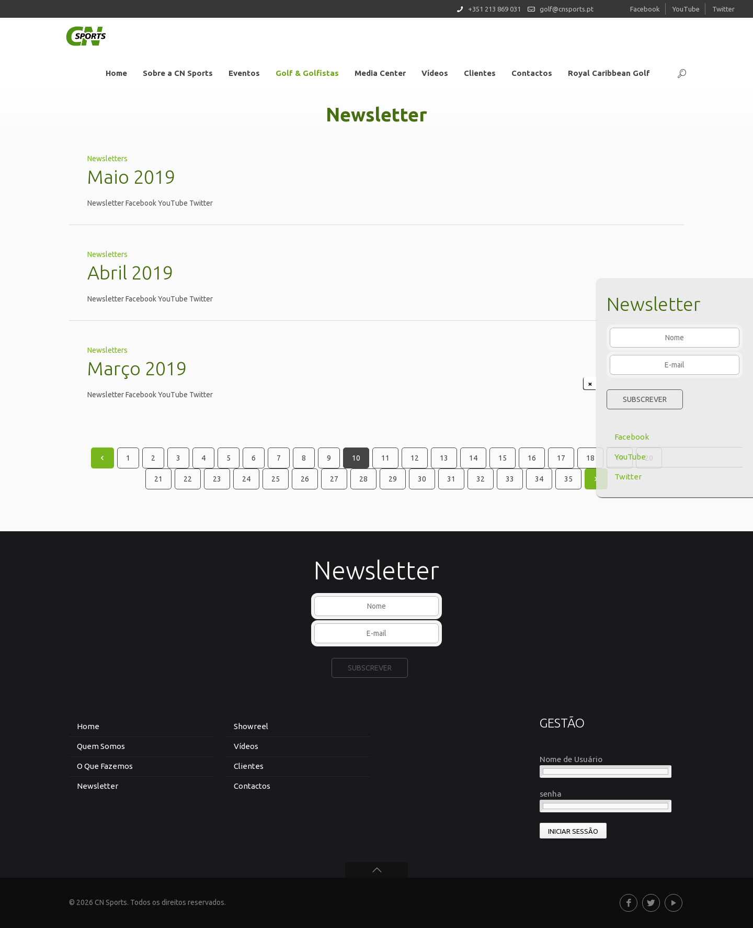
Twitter (628, 476)
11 (385, 458)
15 (502, 458)
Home (88, 726)
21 (158, 479)
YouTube (630, 456)
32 (480, 479)
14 (473, 458)
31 (451, 479)
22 (188, 479)
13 (444, 458)
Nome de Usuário (571, 759)
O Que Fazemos (105, 766)
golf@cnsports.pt (567, 9)
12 (414, 458)
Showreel (251, 726)
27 (334, 479)
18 (590, 458)
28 (363, 479)
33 (510, 479)
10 (356, 458)
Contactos (252, 785)
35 (568, 479)
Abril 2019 (130, 272)
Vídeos (246, 746)
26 (305, 479)
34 (539, 479)
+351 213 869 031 (494, 9)
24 (246, 479)
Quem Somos (101, 746)
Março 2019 (137, 368)
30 (422, 479)
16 (532, 458)
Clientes (249, 766)
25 (275, 479)
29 (393, 479)
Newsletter (97, 785)
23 (217, 479)
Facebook (631, 436)
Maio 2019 (131, 176)
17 (561, 458)
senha (551, 793)
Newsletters (107, 158)
